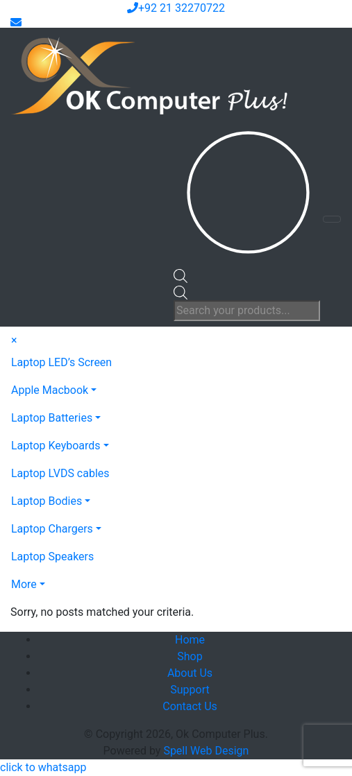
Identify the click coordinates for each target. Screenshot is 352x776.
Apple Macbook (49, 390)
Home (190, 639)
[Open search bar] (180, 275)
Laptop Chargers (52, 528)
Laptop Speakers (52, 556)
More (24, 584)
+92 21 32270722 (176, 8)
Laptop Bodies (46, 501)
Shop (189, 656)
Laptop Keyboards (56, 445)
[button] (43, 767)
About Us (189, 673)
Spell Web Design (206, 750)
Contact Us (189, 706)
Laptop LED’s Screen (61, 362)
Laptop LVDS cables (60, 473)
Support (189, 689)
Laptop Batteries (51, 417)
